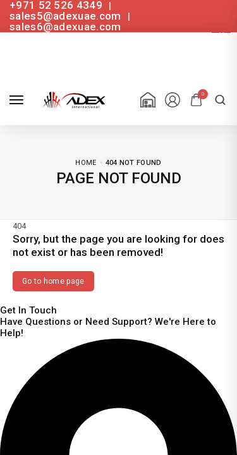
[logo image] (72, 99)
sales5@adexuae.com (66, 15)
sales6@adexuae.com (65, 26)
